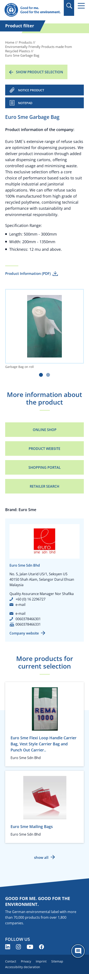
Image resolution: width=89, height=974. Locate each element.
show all (41, 857)
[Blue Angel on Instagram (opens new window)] (18, 946)
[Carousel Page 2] (48, 375)
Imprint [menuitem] (41, 961)
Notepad (25, 103)
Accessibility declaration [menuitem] (22, 967)
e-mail (20, 604)
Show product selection (39, 72)
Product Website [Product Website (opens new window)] (44, 448)
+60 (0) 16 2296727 (30, 599)
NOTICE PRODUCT (31, 90)
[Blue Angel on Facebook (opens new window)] (41, 946)
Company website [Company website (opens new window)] (24, 633)
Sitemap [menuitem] (57, 961)
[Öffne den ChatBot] (78, 951)
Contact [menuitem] (10, 961)
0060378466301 (28, 619)
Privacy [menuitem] (26, 961)
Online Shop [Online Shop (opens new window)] (44, 429)
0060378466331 (28, 624)
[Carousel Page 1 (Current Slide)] (41, 375)
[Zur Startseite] (32, 10)
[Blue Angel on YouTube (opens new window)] (30, 946)
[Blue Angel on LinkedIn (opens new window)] (7, 946)
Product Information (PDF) (28, 273)
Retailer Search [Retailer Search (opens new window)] (44, 486)
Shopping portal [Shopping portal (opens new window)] (44, 467)
